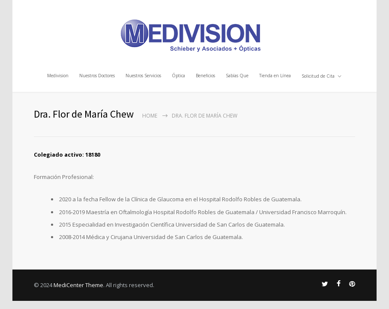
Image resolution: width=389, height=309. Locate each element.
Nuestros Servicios (143, 75)
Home (149, 115)
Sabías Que (237, 75)
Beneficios (205, 75)
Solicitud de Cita (318, 75)
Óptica (178, 75)
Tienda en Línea (275, 75)
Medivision (58, 75)
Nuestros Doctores (97, 75)
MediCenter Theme (78, 285)
